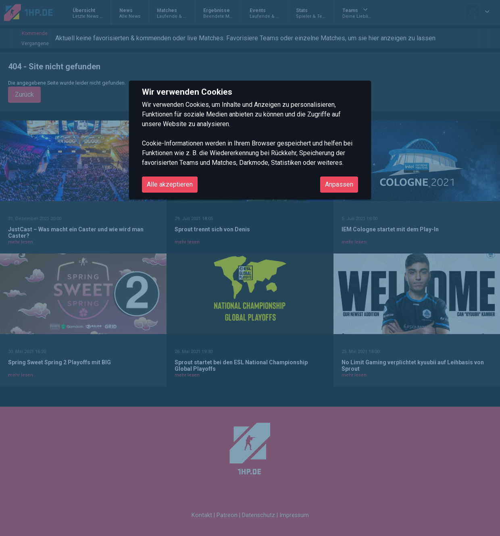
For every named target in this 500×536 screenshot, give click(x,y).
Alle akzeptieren (170, 184)
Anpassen (339, 184)
